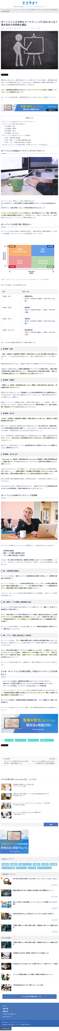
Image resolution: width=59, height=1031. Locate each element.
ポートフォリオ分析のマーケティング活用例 (16, 135)
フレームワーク (21, 740)
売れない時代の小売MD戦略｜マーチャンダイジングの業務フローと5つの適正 (29, 905)
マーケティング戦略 (9, 868)
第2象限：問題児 (10, 128)
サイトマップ (7, 1016)
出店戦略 (54, 864)
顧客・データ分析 (35, 28)
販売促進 (14, 864)
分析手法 (45, 864)
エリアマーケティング (45, 868)
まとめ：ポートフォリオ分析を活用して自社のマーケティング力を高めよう (25, 144)
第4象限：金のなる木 (11, 133)
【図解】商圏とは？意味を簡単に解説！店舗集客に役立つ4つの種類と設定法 (29, 928)
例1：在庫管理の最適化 (12, 138)
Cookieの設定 (6, 1028)
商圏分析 (37, 864)
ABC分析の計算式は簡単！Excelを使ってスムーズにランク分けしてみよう (29, 882)
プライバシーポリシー (9, 1014)
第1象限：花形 (9, 126)
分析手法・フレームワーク (23, 28)
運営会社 (5, 1011)
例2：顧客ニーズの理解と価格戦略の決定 (17, 140)
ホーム (5, 1006)
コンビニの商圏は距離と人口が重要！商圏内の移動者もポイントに (27, 977)
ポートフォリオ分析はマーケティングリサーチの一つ (18, 121)
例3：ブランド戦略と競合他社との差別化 (17, 142)
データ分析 (9, 740)
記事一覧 (5, 1008)
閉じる (31, 118)
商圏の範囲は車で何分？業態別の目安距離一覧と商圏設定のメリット (29, 893)
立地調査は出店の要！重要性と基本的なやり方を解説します (25, 955)
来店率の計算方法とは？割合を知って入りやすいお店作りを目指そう (29, 917)
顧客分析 (6, 864)
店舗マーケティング (47, 740)
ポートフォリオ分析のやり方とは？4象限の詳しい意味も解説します (16, 761)
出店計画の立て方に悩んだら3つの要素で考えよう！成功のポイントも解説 (29, 966)
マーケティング (34, 740)
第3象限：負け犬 (10, 131)
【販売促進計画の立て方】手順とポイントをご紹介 (22, 987)
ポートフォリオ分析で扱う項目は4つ (13, 124)
